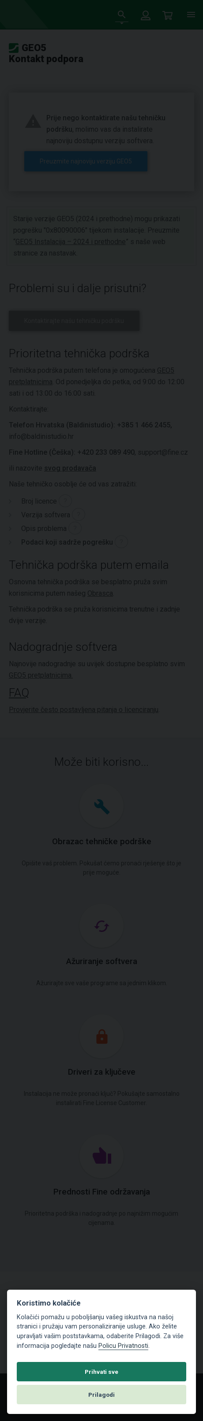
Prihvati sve (101, 1371)
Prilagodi (101, 1394)
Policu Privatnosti (123, 1346)
